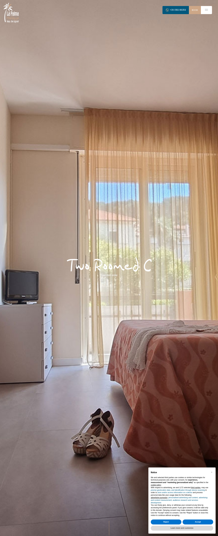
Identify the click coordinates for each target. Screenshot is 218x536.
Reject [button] (166, 522)
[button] (211, 472)
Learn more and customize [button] (182, 528)
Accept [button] (198, 522)
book (195, 10)
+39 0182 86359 (175, 9)
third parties (195, 488)
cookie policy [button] (156, 485)
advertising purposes (159, 498)
